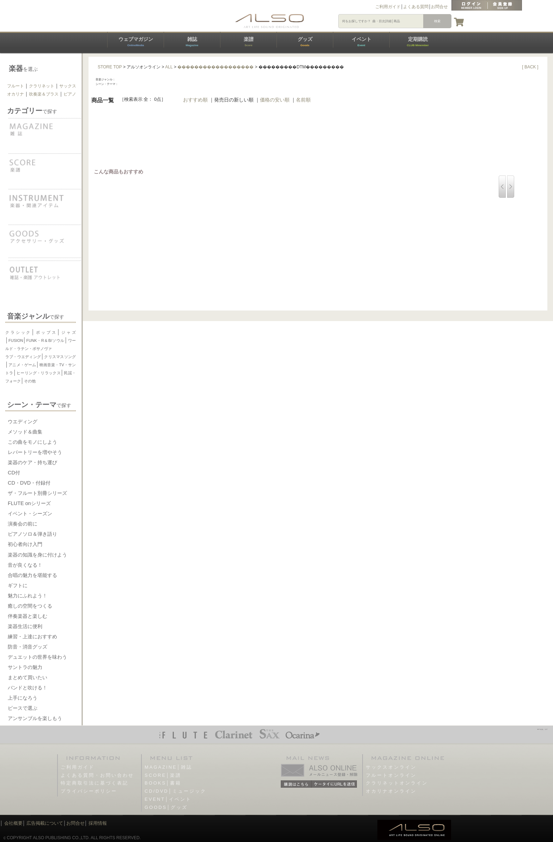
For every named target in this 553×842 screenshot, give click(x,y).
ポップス (46, 332)
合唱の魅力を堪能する (32, 575)
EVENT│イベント (168, 799)
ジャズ (68, 332)
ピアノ (69, 94)
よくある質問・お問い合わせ (97, 775)
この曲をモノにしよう (32, 442)
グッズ (305, 41)
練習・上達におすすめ (32, 636)
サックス (67, 86)
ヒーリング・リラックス (39, 373)
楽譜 (249, 41)
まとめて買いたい (27, 677)
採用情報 (98, 823)
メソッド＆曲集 (25, 432)
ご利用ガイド (388, 7)
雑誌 (192, 41)
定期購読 (418, 41)
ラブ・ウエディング (23, 357)
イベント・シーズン (30, 513)
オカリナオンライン (391, 791)
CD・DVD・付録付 (29, 483)
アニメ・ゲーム (22, 365)
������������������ (215, 66)
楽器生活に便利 (25, 626)
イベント (361, 41)
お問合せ (439, 7)
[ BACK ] (530, 66)
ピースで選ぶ (22, 708)
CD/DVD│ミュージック (175, 791)
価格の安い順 (275, 100)
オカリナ (15, 94)
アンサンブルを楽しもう (35, 718)
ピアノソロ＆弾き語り (32, 534)
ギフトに (18, 585)
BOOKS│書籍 (163, 783)
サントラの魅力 (25, 667)
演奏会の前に (22, 524)
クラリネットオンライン (397, 783)
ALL (168, 66)
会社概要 (13, 823)
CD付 (14, 472)
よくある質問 (416, 7)
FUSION (15, 340)
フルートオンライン (391, 775)
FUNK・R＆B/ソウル (45, 340)
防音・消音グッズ (27, 647)
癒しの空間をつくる (30, 606)
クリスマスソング (60, 357)
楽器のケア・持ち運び (32, 462)
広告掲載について (44, 823)
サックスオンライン (391, 767)
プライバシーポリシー (89, 791)
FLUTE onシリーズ (29, 503)
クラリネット (41, 86)
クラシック (18, 332)
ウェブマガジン (136, 41)
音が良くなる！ (25, 565)
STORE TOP (110, 66)
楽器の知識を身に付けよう (37, 555)
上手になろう (22, 698)
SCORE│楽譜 (163, 775)
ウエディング (22, 421)
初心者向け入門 (25, 544)
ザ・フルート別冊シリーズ (37, 493)
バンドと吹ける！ (27, 687)
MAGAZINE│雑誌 (168, 767)
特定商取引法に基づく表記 (94, 783)
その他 (30, 381)
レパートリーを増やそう (35, 452)
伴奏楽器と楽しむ (27, 616)
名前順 (303, 100)
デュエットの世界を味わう (37, 657)
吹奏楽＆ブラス (44, 94)
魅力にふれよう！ (27, 595)
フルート (15, 86)
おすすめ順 (195, 100)
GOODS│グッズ (166, 807)
